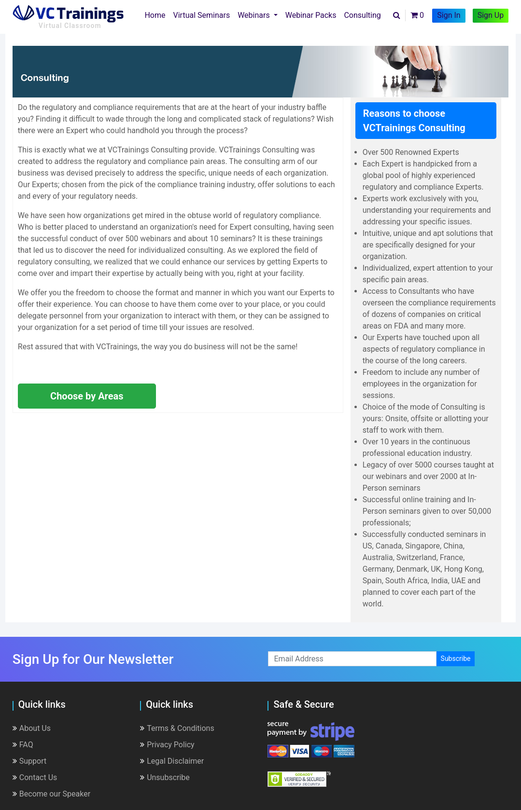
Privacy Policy (167, 744)
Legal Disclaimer (172, 761)
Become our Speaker (51, 793)
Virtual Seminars (201, 15)
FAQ (23, 744)
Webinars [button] (255, 15)
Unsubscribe (165, 777)
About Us (32, 728)
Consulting (362, 15)
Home (156, 14)
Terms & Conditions (177, 728)
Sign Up (491, 15)
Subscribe (456, 658)
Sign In (448, 15)
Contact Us (35, 777)
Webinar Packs (311, 15)
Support (29, 761)
